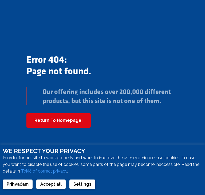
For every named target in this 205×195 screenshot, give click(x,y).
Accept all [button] (51, 184)
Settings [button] (82, 184)
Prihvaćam (18, 184)
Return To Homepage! (58, 120)
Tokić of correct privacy (44, 171)
